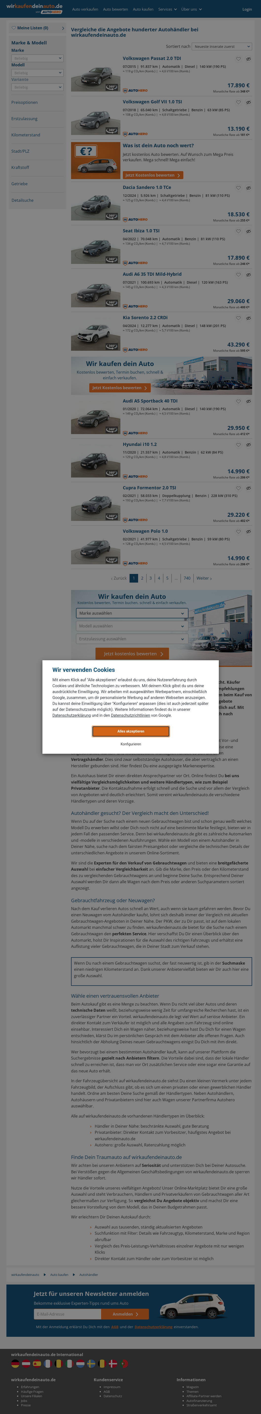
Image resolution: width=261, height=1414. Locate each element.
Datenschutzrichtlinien (130, 715)
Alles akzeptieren (130, 731)
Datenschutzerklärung (72, 715)
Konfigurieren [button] (131, 744)
